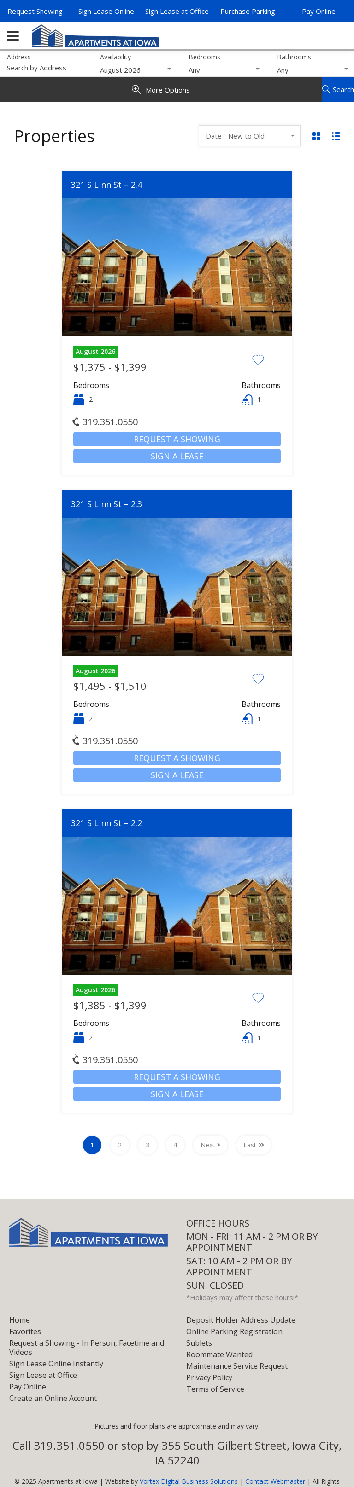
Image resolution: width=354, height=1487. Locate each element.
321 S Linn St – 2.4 (106, 184)
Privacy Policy (209, 1377)
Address (19, 57)
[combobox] (132, 70)
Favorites (25, 1331)
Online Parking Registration (234, 1331)
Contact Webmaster (275, 1481)
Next (210, 1144)
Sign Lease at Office (177, 11)
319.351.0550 (105, 422)
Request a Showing (177, 439)
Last (253, 1144)
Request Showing (35, 11)
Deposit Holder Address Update (240, 1320)
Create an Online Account (53, 1398)
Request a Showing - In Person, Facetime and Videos (86, 1347)
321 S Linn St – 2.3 (106, 504)
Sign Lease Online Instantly (56, 1364)
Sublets (199, 1343)
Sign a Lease (177, 456)
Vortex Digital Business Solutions (189, 1481)
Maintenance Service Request (237, 1366)
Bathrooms (294, 56)
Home (19, 1320)
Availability (115, 56)
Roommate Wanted (219, 1354)
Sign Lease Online (106, 11)
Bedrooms (204, 56)
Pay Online (319, 11)
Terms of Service (215, 1389)
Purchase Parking (247, 11)
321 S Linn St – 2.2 (106, 822)
